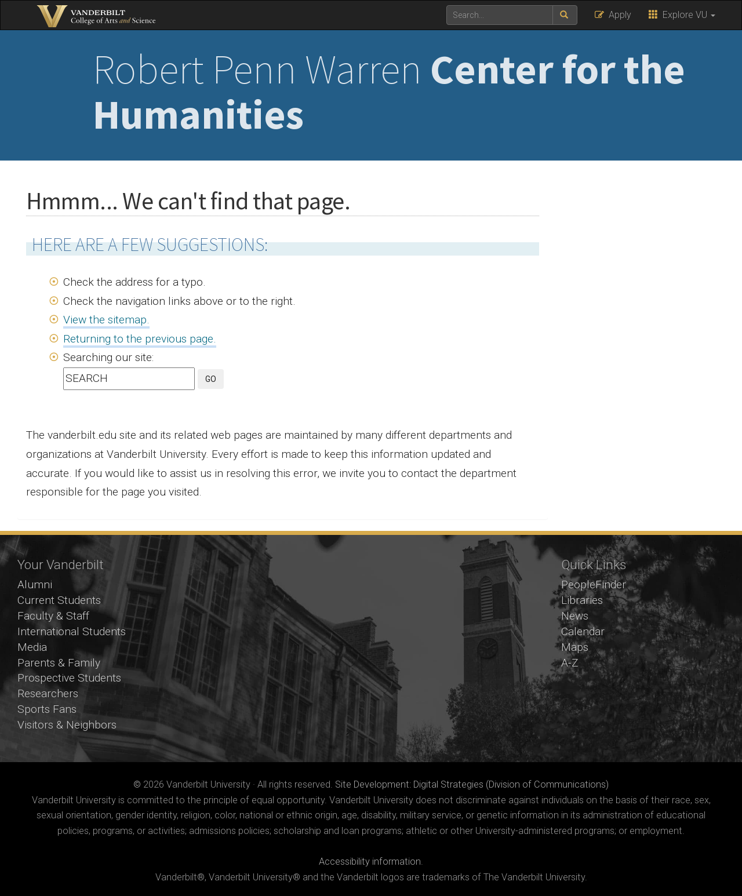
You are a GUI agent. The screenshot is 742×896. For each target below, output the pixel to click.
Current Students (59, 600)
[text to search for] (499, 15)
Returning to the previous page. (139, 338)
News (574, 615)
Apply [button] (613, 14)
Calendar (583, 631)
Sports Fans (47, 709)
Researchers (47, 693)
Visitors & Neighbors (67, 724)
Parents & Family (58, 662)
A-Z (570, 662)
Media (32, 647)
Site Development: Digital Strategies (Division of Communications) (472, 784)
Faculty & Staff (53, 615)
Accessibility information (370, 861)
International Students (71, 631)
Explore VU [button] (682, 14)
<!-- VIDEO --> (371, 649)
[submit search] (564, 15)
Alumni (34, 584)
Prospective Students (69, 677)
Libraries (582, 600)
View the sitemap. (106, 319)
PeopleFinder (593, 584)
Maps (574, 647)
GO (210, 379)
